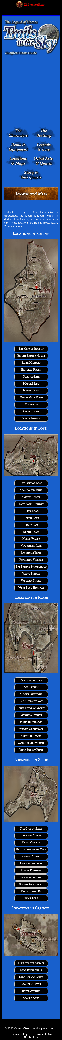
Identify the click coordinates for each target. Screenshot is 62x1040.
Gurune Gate (31, 376)
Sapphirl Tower (31, 736)
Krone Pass (31, 525)
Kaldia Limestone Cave (31, 849)
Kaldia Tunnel (31, 856)
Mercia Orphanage (31, 729)
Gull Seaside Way (31, 701)
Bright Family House (31, 355)
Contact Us (31, 1037)
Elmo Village (31, 842)
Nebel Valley (31, 539)
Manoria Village (31, 722)
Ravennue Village (31, 560)
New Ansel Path (31, 546)
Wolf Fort (31, 898)
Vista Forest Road (31, 750)
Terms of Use (43, 1034)
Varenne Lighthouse (31, 743)
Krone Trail (31, 532)
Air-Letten (31, 687)
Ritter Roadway (31, 870)
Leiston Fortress (31, 863)
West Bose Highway (31, 587)
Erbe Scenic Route (31, 977)
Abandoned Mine (31, 490)
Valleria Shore (31, 580)
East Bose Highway (31, 504)
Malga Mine (31, 383)
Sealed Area (31, 998)
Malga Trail (31, 390)
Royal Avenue (31, 991)
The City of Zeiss (31, 828)
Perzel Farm (31, 411)
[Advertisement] (31, 92)
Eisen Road (31, 511)
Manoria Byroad (31, 715)
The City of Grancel (31, 963)
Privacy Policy (19, 1034)
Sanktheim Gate (31, 877)
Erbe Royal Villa (31, 970)
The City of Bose (31, 483)
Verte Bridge (31, 418)
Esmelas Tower (31, 369)
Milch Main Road (31, 397)
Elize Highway (31, 362)
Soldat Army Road (31, 884)
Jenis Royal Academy (31, 708)
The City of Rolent (31, 349)
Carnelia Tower (31, 835)
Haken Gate (31, 518)
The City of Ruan (31, 680)
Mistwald (31, 404)
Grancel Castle (31, 984)
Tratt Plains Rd (31, 891)
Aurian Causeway (31, 694)
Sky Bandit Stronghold (31, 566)
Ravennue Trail (31, 553)
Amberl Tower (31, 497)
